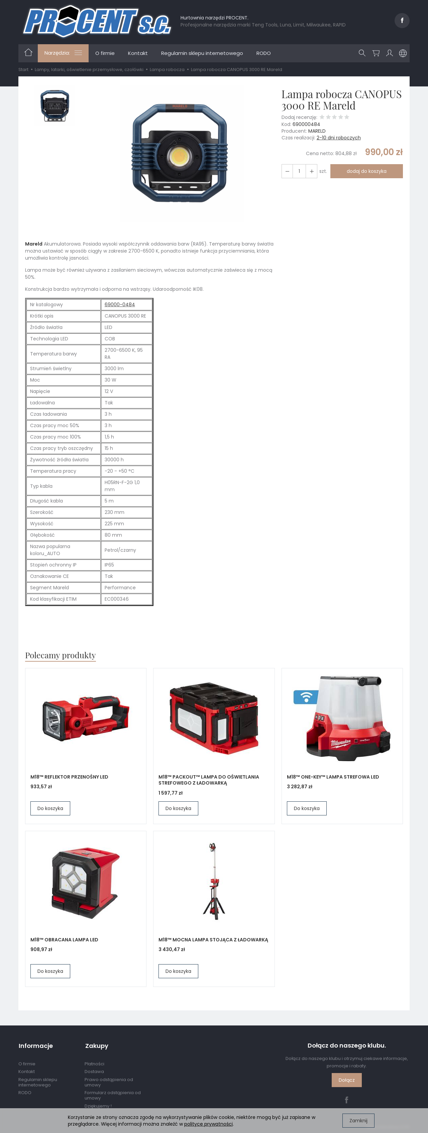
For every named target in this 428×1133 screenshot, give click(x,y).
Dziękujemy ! (98, 1105)
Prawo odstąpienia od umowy (109, 1081)
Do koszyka (50, 808)
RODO (263, 53)
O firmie (105, 53)
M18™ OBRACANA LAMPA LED (64, 939)
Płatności (94, 1063)
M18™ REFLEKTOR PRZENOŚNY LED (69, 777)
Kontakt (138, 53)
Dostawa (94, 1071)
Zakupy (96, 1045)
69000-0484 (120, 304)
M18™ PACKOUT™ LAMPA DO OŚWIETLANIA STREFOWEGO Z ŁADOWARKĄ (208, 780)
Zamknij (358, 1120)
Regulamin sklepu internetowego (202, 53)
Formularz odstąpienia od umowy (113, 1095)
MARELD (317, 131)
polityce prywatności (208, 1124)
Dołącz (347, 1080)
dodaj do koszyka (366, 171)
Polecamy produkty (61, 654)
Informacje (35, 1045)
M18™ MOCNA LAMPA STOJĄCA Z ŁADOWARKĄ (213, 939)
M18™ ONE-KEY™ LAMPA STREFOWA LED (333, 777)
